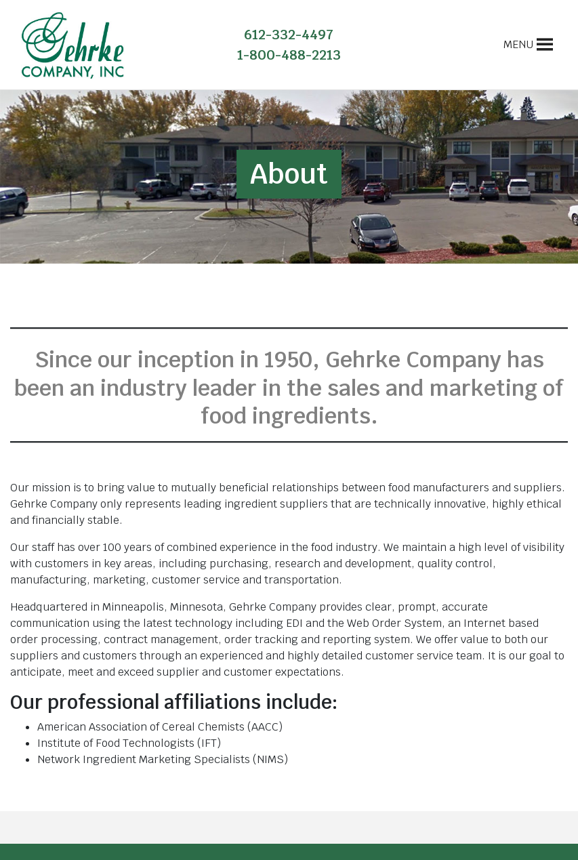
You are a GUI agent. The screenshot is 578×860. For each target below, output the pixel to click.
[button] (518, 44)
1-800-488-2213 (289, 55)
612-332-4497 (288, 34)
